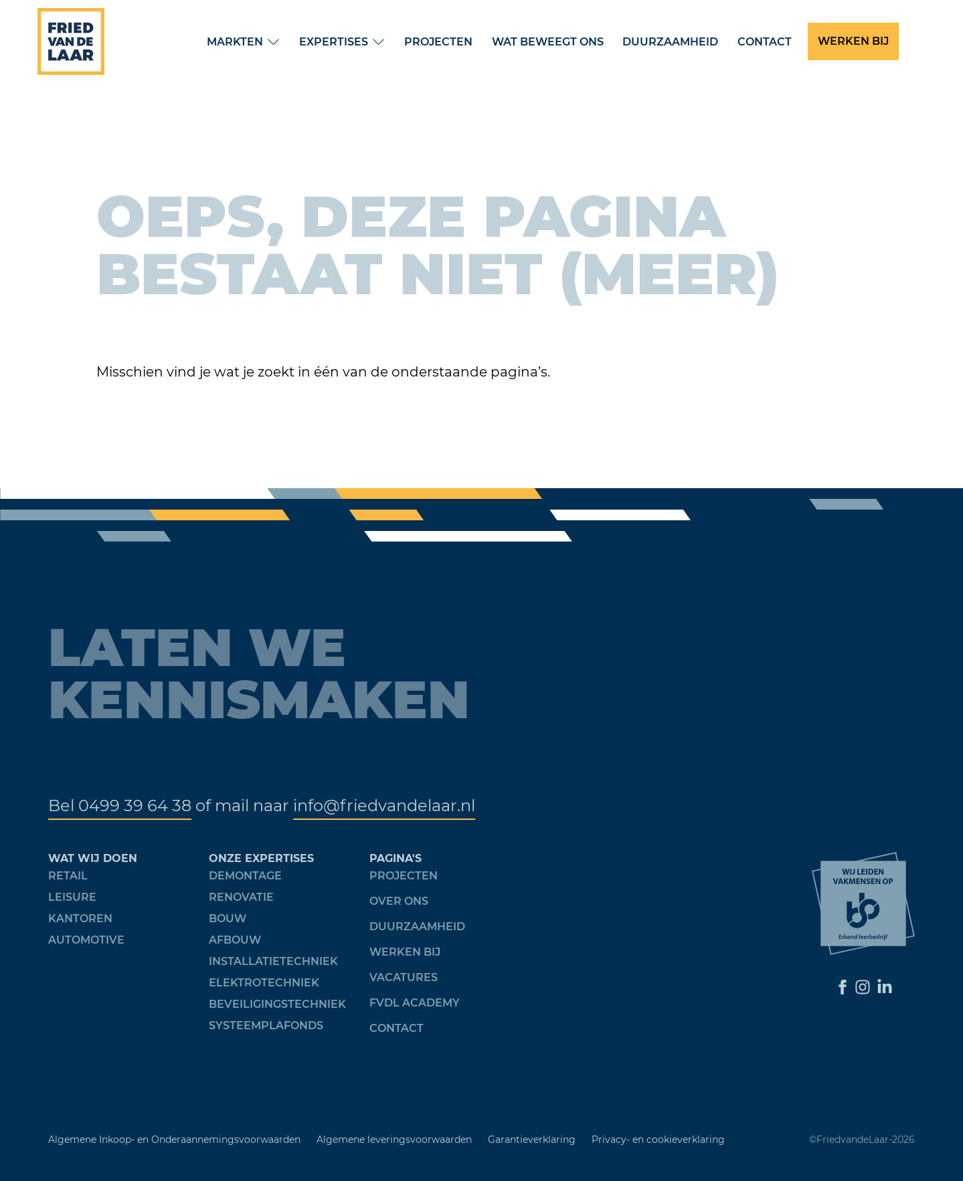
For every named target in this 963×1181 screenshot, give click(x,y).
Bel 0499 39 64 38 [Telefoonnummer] (119, 805)
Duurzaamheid (670, 41)
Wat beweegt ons (548, 41)
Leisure (72, 897)
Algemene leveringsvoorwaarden (394, 1140)
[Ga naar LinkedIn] (885, 987)
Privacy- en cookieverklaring (658, 1140)
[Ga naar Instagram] (863, 987)
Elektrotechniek (264, 982)
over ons (398, 901)
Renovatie (241, 897)
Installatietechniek (273, 961)
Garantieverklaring (532, 1140)
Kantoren (80, 918)
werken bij (404, 952)
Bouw (227, 918)
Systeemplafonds (266, 1025)
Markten (235, 41)
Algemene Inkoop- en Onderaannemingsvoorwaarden (174, 1140)
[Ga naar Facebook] (843, 987)
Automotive (86, 940)
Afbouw (235, 940)
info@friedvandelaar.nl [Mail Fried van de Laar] (384, 805)
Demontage (245, 875)
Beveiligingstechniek (277, 1004)
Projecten (438, 41)
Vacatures (403, 977)
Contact (764, 41)
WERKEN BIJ (853, 41)
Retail (68, 875)
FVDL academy (414, 1002)
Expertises (333, 41)
